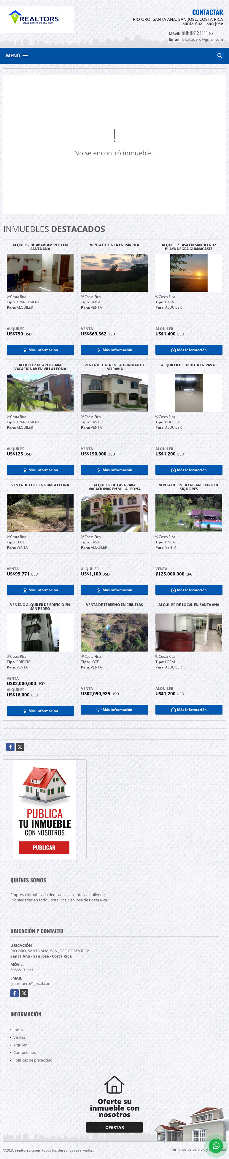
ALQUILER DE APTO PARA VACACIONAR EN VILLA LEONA (40, 367)
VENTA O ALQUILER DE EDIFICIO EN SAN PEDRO (40, 607)
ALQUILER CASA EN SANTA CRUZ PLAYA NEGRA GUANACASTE (189, 247)
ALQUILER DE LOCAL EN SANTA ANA (188, 605)
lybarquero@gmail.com (31, 983)
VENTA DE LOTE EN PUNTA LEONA (40, 485)
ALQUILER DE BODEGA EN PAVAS (189, 365)
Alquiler (20, 1045)
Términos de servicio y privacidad (198, 1149)
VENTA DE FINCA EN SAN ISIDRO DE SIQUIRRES (189, 487)
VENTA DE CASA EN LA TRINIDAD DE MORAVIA (115, 367)
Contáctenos (24, 1052)
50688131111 (195, 33)
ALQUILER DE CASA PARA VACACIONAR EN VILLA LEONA (115, 487)
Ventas (19, 1037)
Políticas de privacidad (33, 1060)
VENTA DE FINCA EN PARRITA (114, 245)
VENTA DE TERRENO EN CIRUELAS (114, 605)
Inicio (18, 1029)
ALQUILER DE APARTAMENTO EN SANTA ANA (40, 247)
